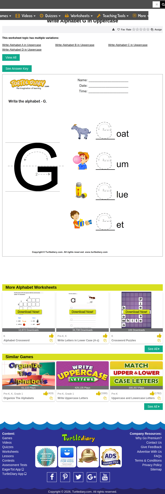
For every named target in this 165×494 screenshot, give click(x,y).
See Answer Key (17, 68)
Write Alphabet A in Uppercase (21, 45)
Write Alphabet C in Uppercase (128, 45)
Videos (25, 15)
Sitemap (156, 469)
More (141, 15)
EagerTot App (13, 469)
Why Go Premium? (149, 438)
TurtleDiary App (14, 474)
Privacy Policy (152, 465)
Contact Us (154, 442)
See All (153, 349)
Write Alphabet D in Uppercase (22, 49)
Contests (8, 460)
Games (7, 438)
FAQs (158, 456)
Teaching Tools (112, 15)
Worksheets (79, 15)
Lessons (8, 456)
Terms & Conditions (148, 460)
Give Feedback (151, 447)
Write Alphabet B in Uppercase (74, 45)
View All (11, 57)
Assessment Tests (14, 465)
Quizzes (50, 15)
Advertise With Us (149, 451)
